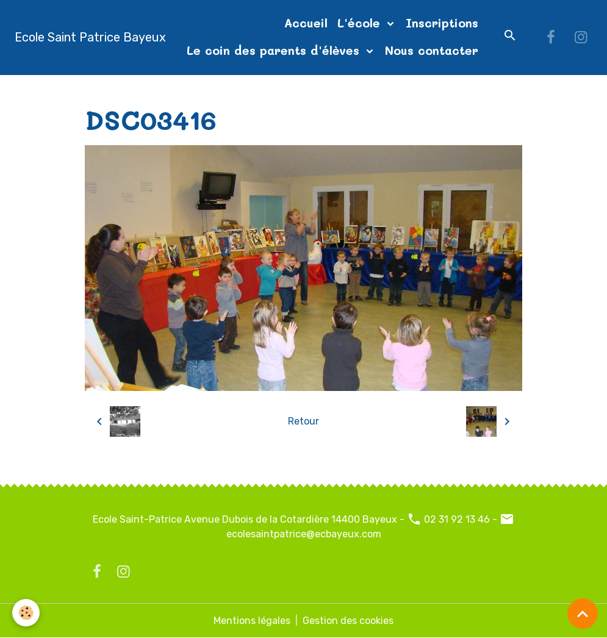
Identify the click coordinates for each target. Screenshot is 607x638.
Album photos (165, 89)
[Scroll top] (582, 613)
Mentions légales (252, 620)
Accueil (306, 22)
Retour (303, 421)
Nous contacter (431, 50)
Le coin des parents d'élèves (275, 50)
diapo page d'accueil (258, 89)
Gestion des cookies (348, 620)
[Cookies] (26, 612)
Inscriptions (442, 22)
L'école (360, 22)
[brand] (90, 37)
